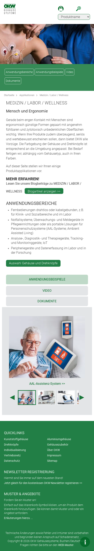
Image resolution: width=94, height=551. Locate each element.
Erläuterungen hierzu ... (18, 518)
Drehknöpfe (11, 444)
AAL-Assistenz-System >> (47, 384)
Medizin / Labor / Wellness (54, 95)
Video (69, 72)
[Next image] (82, 397)
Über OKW (53, 450)
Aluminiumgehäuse (59, 439)
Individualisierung (15, 450)
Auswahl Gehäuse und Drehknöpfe (33, 263)
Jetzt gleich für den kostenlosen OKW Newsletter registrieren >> (43, 483)
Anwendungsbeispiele (49, 72)
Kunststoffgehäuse (16, 439)
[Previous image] (12, 397)
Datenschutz (12, 460)
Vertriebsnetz (12, 455)
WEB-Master (66, 545)
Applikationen (26, 95)
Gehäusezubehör (57, 444)
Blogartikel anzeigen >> (44, 191)
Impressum (54, 455)
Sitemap (52, 460)
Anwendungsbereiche (19, 72)
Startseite (9, 95)
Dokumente (13, 80)
